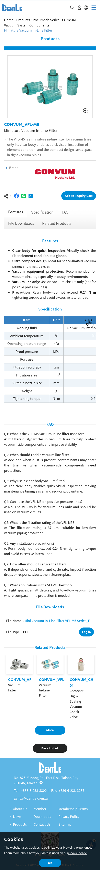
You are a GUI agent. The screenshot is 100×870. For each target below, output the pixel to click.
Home (8, 19)
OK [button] (50, 863)
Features (15, 212)
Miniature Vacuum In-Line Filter (28, 30)
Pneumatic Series (46, 19)
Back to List (50, 748)
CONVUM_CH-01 (82, 682)
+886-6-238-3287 (71, 790)
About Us (20, 808)
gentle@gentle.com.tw (31, 798)
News (17, 816)
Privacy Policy (68, 816)
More (50, 730)
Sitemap (64, 824)
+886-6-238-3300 (34, 790)
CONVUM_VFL (51, 679)
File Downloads (21, 223)
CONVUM (69, 19)
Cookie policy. (77, 853)
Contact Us (42, 824)
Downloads (42, 816)
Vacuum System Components (26, 25)
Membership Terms (73, 808)
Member (40, 808)
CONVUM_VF (19, 679)
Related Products (56, 223)
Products (23, 19)
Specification (42, 212)
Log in (86, 632)
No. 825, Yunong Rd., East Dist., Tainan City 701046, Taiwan (46, 780)
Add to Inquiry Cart (79, 195)
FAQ (65, 212)
